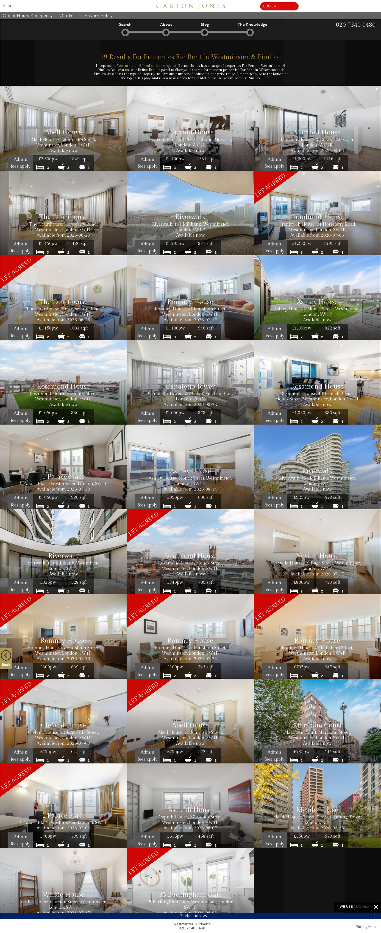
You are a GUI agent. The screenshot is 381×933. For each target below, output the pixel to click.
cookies (361, 906)
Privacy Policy (98, 15)
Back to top (190, 916)
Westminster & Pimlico (192, 926)
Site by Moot (366, 926)
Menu (7, 6)
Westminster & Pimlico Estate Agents (147, 65)
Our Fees (68, 15)
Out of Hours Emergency (28, 15)
